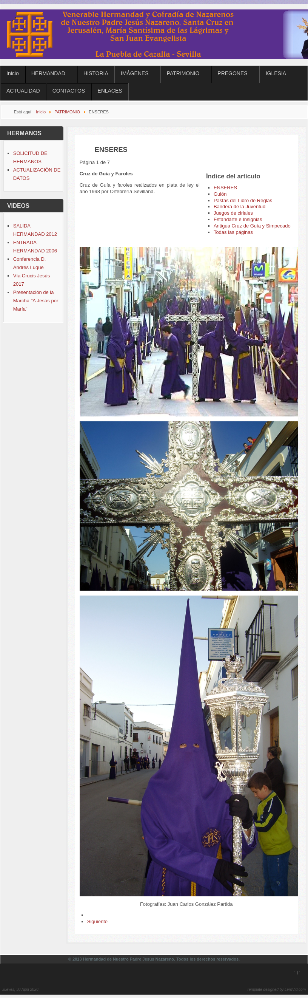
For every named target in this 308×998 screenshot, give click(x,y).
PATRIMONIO (183, 73)
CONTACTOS (68, 91)
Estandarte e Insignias (238, 219)
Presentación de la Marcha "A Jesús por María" (36, 300)
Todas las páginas (233, 232)
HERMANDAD (48, 73)
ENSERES (225, 187)
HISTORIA (95, 73)
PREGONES (232, 73)
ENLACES (109, 91)
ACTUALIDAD (23, 91)
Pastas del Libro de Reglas (243, 200)
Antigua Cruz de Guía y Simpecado (252, 226)
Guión (220, 194)
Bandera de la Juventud (239, 206)
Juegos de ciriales (233, 213)
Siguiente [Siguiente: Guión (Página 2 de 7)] (97, 921)
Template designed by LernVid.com (276, 989)
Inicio (12, 73)
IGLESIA (276, 73)
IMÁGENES (135, 73)
